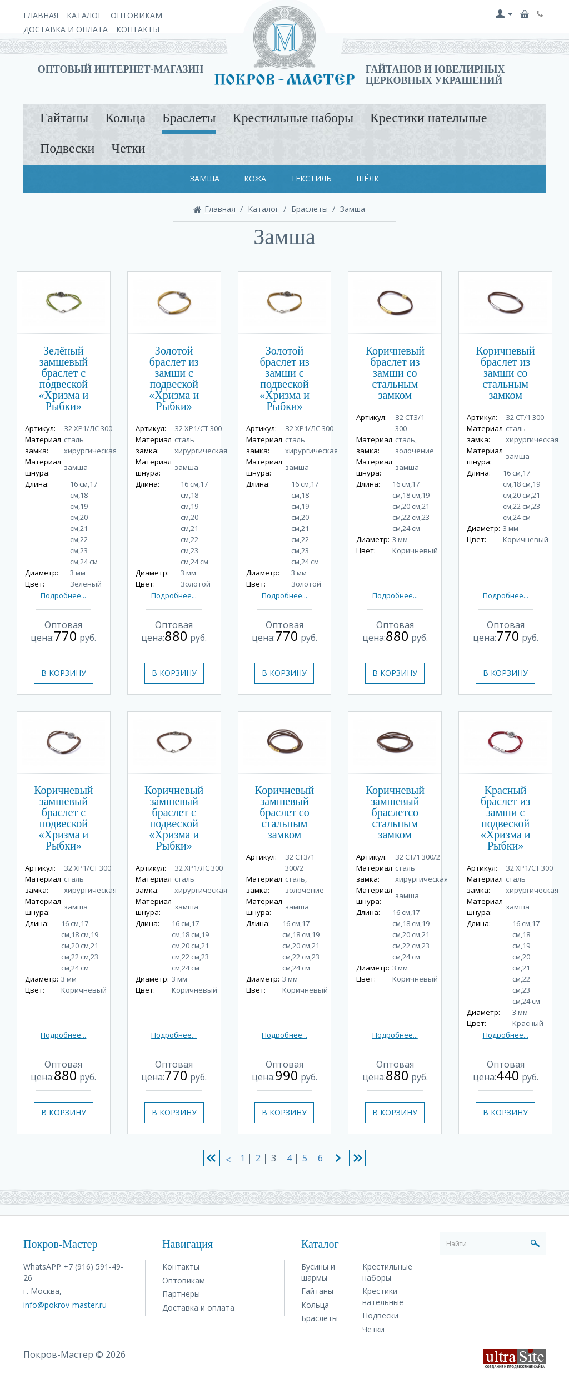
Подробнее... (63, 595)
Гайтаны (64, 117)
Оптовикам (136, 15)
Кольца (125, 117)
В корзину (63, 673)
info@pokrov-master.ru (65, 1305)
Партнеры (181, 1293)
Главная (40, 15)
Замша (204, 178)
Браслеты (189, 117)
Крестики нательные (428, 117)
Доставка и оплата (65, 29)
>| (357, 1158)
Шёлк (367, 178)
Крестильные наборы (292, 117)
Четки (128, 148)
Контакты (137, 29)
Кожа (255, 178)
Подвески (67, 148)
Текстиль (311, 178)
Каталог (84, 15)
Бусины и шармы (318, 1272)
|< (211, 1158)
